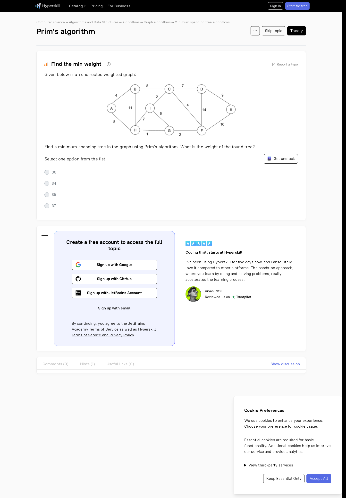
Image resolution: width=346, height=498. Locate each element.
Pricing (97, 6)
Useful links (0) (120, 364)
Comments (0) (55, 364)
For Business (119, 6)
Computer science (50, 22)
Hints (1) (87, 364)
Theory (296, 30)
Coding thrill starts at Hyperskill (214, 252)
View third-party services (270, 465)
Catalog (76, 6)
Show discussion (285, 364)
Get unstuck (281, 158)
